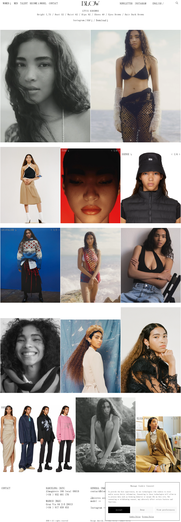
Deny (142, 510)
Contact (53, 3)
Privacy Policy (148, 516)
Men (16, 3)
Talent (24, 3)
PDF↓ (90, 20)
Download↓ (102, 20)
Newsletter (126, 3)
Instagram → (98, 507)
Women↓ (7, 3)
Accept (119, 510)
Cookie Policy (135, 516)
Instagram (140, 3)
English (156, 3)
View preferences (166, 510)
